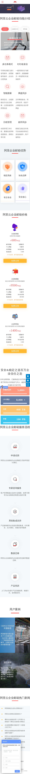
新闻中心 (21, 770)
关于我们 (25, 770)
